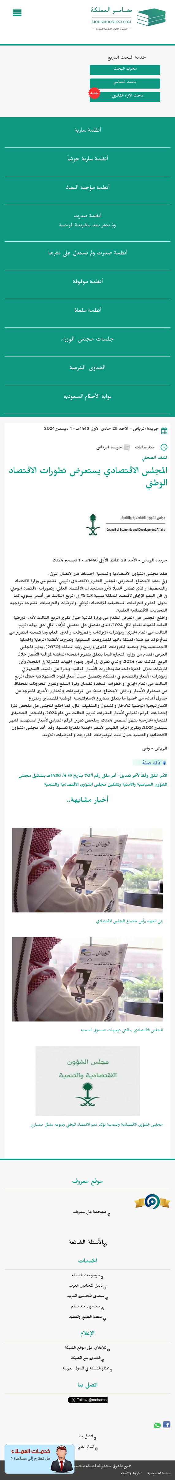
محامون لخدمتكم (86, 1307)
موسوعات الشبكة (86, 1276)
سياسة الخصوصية (158, 1474)
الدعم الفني (86, 1447)
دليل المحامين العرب (86, 1286)
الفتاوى (87, 369)
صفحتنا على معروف (90, 1212)
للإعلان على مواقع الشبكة (85, 1348)
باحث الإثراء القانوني (116, 97)
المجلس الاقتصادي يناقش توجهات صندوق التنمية (122, 1031)
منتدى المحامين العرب (86, 1296)
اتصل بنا (86, 1437)
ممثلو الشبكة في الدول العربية (86, 1369)
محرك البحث (125, 69)
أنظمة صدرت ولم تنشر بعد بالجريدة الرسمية (87, 221)
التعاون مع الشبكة (86, 1358)
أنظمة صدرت (87, 254)
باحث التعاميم (125, 83)
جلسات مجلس (87, 340)
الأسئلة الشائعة (85, 1243)
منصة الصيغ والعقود (85, 1317)
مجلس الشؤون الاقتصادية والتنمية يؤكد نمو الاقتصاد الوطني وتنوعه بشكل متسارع (97, 1125)
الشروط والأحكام (131, 1474)
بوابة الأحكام (87, 398)
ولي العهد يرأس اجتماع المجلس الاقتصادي (129, 922)
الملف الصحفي (154, 458)
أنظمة (87, 131)
